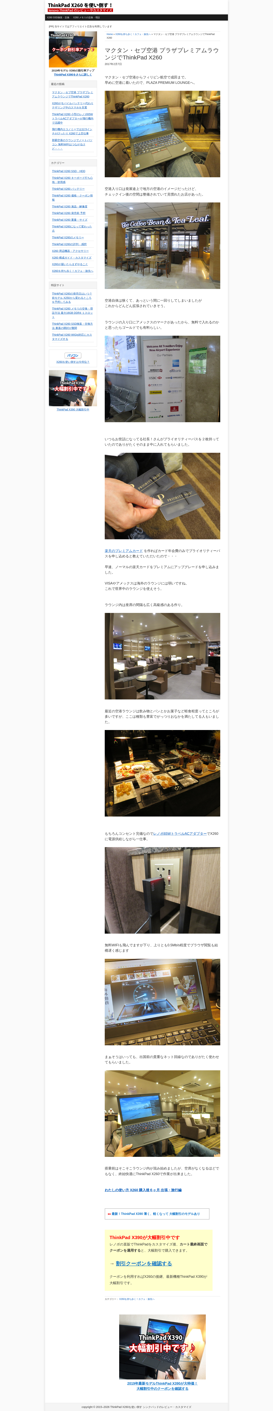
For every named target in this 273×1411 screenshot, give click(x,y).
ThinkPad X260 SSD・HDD (68, 171)
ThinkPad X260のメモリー (68, 237)
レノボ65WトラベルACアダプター (180, 834)
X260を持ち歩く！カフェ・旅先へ (137, 1299)
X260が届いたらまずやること (70, 264)
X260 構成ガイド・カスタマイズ (71, 257)
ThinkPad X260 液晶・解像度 (69, 206)
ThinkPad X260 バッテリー (68, 188)
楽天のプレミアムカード (124, 551)
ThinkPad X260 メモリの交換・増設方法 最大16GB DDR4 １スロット (72, 313)
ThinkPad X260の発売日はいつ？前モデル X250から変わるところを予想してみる (72, 298)
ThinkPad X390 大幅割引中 (73, 409)
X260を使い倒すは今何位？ (73, 361)
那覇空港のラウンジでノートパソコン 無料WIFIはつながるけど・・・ (72, 144)
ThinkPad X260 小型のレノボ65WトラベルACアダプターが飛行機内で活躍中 (72, 118)
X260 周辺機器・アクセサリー (70, 250)
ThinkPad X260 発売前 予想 (68, 213)
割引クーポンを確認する (144, 1263)
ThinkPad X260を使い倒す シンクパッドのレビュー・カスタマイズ (80, 7)
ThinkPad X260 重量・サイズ (69, 219)
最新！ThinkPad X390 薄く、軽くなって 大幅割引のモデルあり (156, 1213)
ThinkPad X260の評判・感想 (69, 244)
